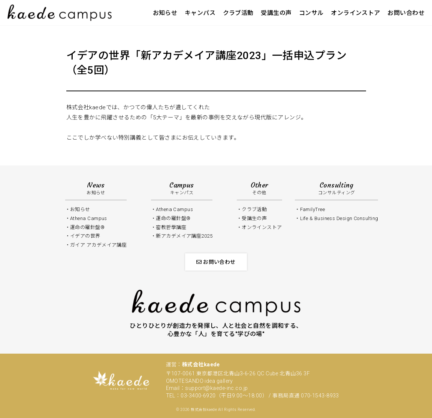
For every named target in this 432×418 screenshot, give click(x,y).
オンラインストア (355, 12)
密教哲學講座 (171, 227)
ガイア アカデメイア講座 (98, 245)
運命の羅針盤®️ (87, 227)
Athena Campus (88, 218)
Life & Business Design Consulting (339, 218)
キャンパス (200, 12)
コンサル (311, 12)
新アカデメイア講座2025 (184, 236)
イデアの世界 (85, 236)
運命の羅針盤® (173, 218)
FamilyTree (312, 209)
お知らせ (165, 12)
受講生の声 (276, 12)
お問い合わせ (406, 12)
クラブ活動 (238, 12)
